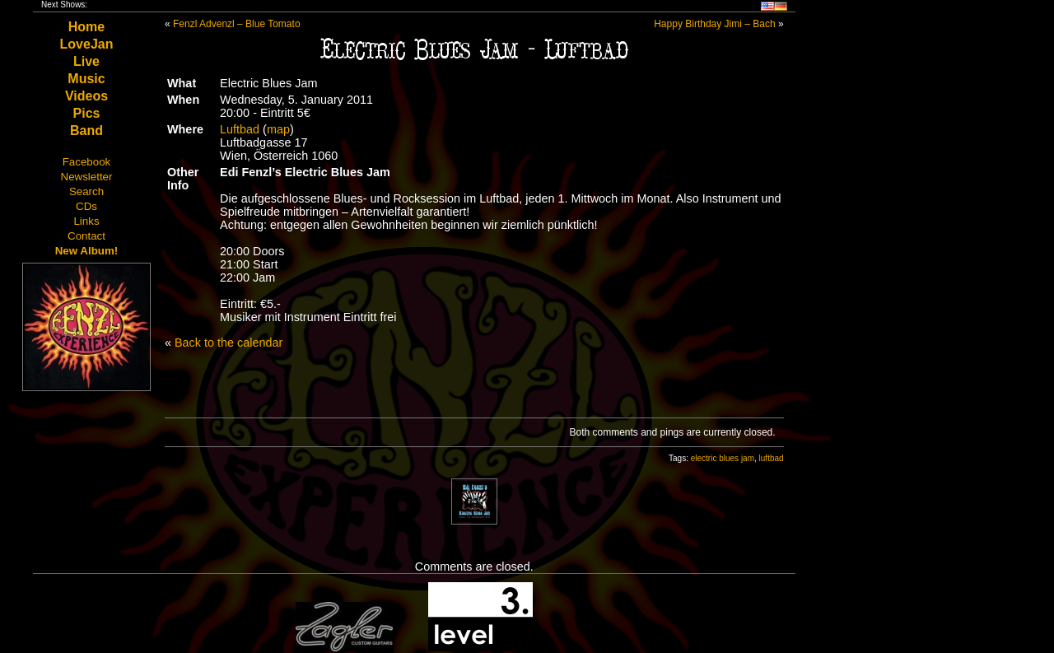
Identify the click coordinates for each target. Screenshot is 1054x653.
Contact (86, 236)
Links (86, 221)
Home (86, 27)
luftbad (771, 458)
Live (86, 61)
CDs (86, 206)
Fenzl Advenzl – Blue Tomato (237, 24)
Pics (86, 113)
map (278, 129)
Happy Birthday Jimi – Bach (714, 24)
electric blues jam (722, 458)
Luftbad (239, 129)
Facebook (87, 162)
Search (86, 191)
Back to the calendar (228, 342)
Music (86, 79)
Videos (86, 96)
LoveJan (87, 44)
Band (86, 131)
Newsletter (87, 176)
